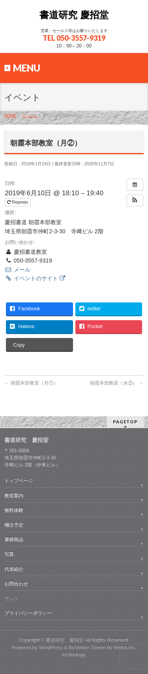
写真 (9, 554)
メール (17, 269)
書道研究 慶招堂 (74, 14)
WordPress (51, 647)
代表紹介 (13, 569)
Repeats (18, 202)
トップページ (18, 480)
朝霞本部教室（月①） (31, 383)
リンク (11, 598)
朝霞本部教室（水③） (116, 383)
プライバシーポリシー (28, 613)
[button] (135, 200)
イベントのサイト (35, 278)
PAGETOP (125, 421)
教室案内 (13, 495)
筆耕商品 (13, 539)
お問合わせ (16, 584)
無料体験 (13, 510)
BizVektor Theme (87, 647)
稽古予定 (13, 525)
